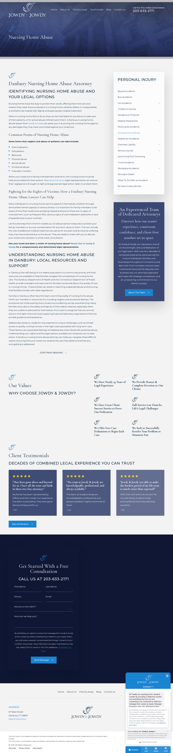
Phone (14, 597)
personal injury (57, 180)
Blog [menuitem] (108, 9)
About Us (72, 692)
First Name (16, 587)
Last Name (48, 587)
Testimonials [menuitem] (96, 9)
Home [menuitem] (54, 9)
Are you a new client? (22, 607)
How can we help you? (22, 616)
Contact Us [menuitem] (119, 9)
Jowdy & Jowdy (35, 123)
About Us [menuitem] (65, 9)
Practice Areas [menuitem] (80, 9)
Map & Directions (17, 719)
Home (61, 692)
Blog (98, 692)
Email (45, 597)
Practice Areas (86, 692)
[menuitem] (139, 91)
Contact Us (109, 692)
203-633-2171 (143, 11)
